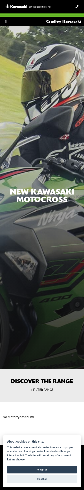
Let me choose (16, 459)
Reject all (42, 479)
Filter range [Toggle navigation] (42, 390)
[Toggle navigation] (6, 21)
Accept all (42, 469)
